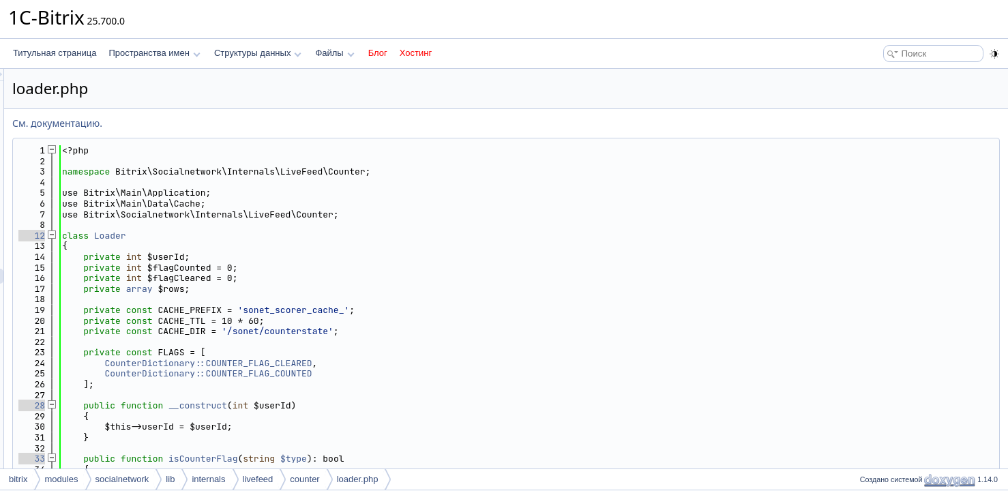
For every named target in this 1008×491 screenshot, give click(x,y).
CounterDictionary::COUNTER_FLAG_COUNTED (378, 373)
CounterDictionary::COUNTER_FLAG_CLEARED (378, 363)
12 (202, 235)
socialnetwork (122, 479)
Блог (377, 53)
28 (202, 405)
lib (170, 479)
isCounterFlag (373, 458)
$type (464, 458)
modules (61, 479)
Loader (281, 235)
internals (208, 479)
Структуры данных (257, 53)
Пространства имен (154, 53)
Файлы (334, 53)
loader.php (358, 479)
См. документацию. (228, 123)
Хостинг (416, 53)
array (310, 289)
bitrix (18, 479)
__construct (368, 405)
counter (304, 479)
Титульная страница (54, 53)
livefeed (258, 479)
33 (202, 458)
